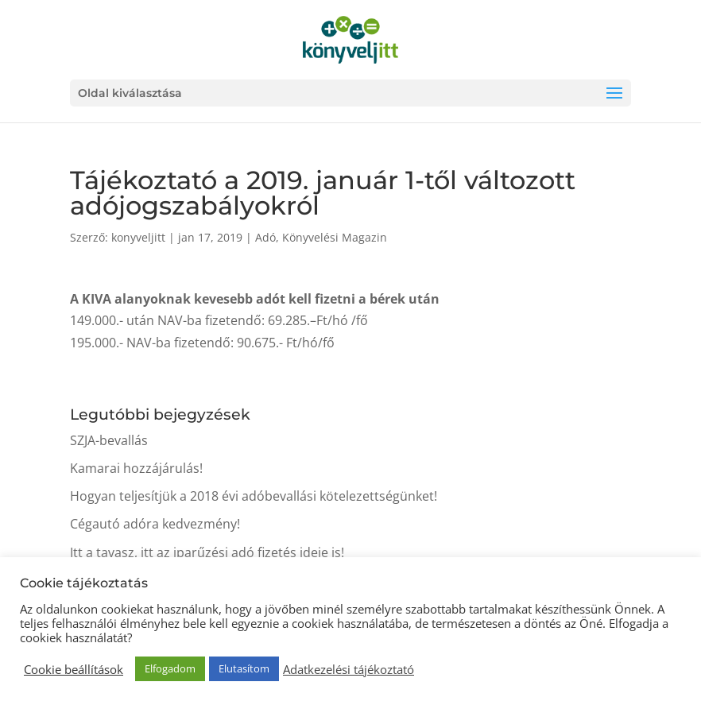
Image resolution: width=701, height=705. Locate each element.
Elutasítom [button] (244, 668)
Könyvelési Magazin (334, 237)
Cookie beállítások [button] (73, 669)
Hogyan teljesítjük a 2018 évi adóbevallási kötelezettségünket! (253, 496)
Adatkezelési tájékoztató (348, 669)
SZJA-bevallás (109, 440)
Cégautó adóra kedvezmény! (155, 524)
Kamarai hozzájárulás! (136, 468)
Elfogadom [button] (170, 668)
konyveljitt (138, 237)
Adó (265, 237)
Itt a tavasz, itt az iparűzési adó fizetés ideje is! (207, 552)
